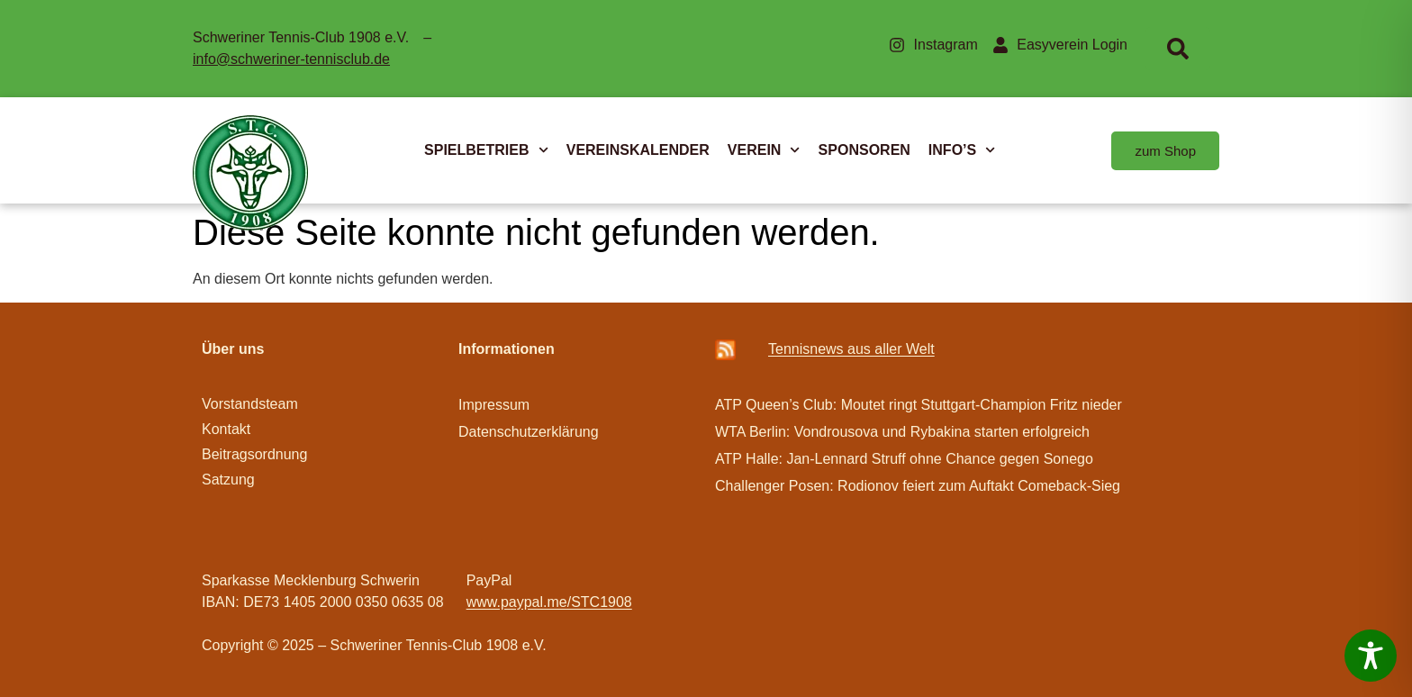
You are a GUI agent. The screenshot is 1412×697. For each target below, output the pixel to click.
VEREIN (764, 150)
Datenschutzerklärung (528, 431)
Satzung (228, 479)
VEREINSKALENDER (638, 150)
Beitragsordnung (257, 454)
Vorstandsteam (250, 404)
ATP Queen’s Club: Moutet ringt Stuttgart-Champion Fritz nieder (918, 404)
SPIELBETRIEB (486, 150)
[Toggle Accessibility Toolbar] (1370, 655)
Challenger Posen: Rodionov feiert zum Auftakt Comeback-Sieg (917, 485)
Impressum (494, 404)
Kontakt (226, 429)
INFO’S (962, 150)
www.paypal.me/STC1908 (549, 602)
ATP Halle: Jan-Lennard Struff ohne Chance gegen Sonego (904, 458)
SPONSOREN (864, 150)
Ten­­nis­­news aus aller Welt (851, 349)
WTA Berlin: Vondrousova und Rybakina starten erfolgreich (902, 431)
